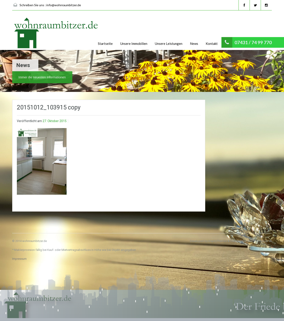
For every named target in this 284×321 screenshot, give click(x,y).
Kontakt (212, 44)
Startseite (105, 44)
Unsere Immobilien (133, 44)
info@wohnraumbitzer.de (63, 5)
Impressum (19, 258)
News (194, 44)
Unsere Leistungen (168, 44)
